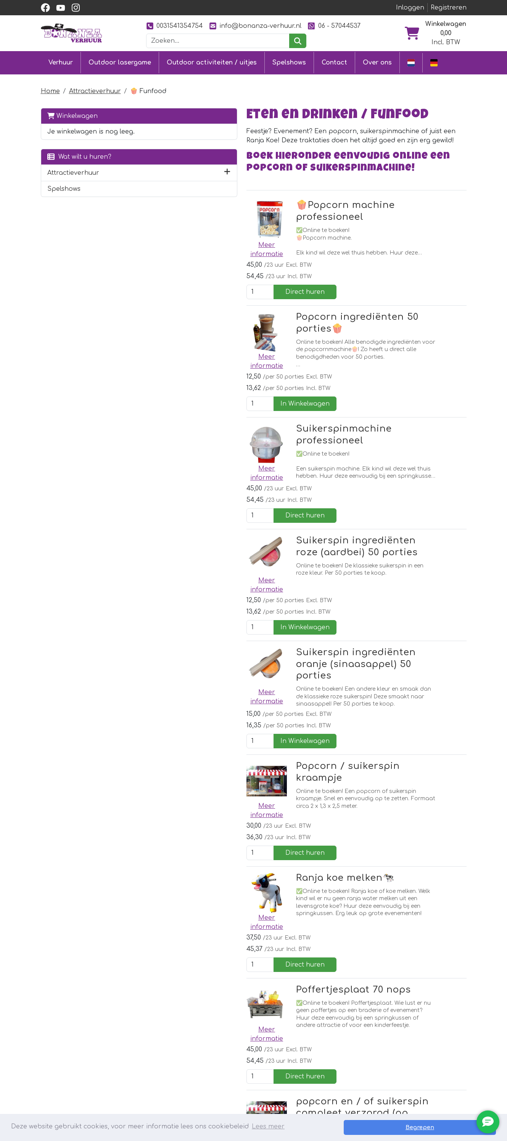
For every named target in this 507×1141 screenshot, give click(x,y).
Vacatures (239, 1077)
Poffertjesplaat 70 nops (261, 741)
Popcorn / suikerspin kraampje (280, 588)
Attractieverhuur (95, 89)
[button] (130, 180)
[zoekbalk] (218, 41)
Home (50, 89)
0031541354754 (174, 25)
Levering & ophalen (255, 1049)
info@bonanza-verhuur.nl (255, 25)
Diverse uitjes (160, 1077)
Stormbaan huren (168, 1049)
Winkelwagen (72, 114)
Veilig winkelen (246, 1063)
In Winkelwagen (430, 312)
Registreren (449, 7)
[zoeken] (297, 41)
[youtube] (60, 7)
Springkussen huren (172, 1036)
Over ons (377, 61)
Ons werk (322, 1049)
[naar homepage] (71, 32)
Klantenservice (247, 1036)
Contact (334, 61)
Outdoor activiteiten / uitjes (212, 61)
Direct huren (430, 235)
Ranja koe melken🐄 (253, 664)
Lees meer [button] (268, 1127)
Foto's (316, 1063)
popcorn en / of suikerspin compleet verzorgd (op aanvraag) (270, 829)
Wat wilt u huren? (79, 164)
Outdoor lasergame (120, 61)
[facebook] (45, 7)
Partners (321, 1036)
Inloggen (410, 7)
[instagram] (75, 7)
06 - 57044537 (333, 25)
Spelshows (289, 61)
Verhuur (60, 61)
